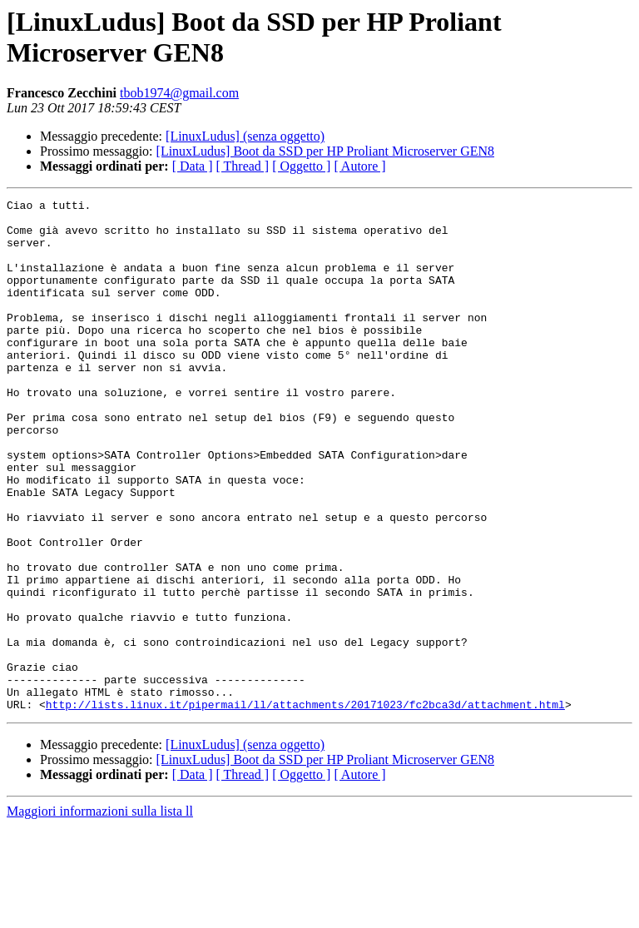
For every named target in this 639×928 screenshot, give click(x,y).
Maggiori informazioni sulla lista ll (100, 913)
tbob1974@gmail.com (179, 93)
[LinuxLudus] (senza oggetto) (245, 136)
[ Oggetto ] (301, 166)
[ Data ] (192, 166)
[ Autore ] (359, 166)
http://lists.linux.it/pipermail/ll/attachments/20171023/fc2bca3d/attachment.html (305, 806)
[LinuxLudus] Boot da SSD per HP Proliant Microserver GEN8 (325, 151)
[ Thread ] (243, 166)
